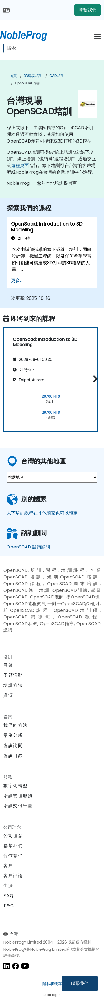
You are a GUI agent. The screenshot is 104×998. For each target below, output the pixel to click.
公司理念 (13, 835)
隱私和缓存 (52, 984)
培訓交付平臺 (18, 805)
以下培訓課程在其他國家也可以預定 (42, 513)
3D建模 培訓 (33, 75)
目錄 (8, 665)
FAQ (8, 895)
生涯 (8, 885)
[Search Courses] (46, 48)
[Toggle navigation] (97, 35)
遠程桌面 (20, 165)
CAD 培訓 (56, 75)
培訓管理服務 (18, 795)
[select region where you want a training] (52, 477)
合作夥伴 (13, 855)
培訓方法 (13, 685)
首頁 (13, 75)
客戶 (8, 865)
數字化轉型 (15, 785)
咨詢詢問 (13, 745)
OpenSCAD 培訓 (28, 83)
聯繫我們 (80, 983)
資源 (8, 695)
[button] (93, 378)
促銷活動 (13, 675)
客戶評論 (13, 875)
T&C (8, 905)
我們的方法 (15, 725)
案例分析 (13, 735)
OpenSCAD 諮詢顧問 (28, 547)
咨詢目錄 (13, 755)
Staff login (52, 994)
